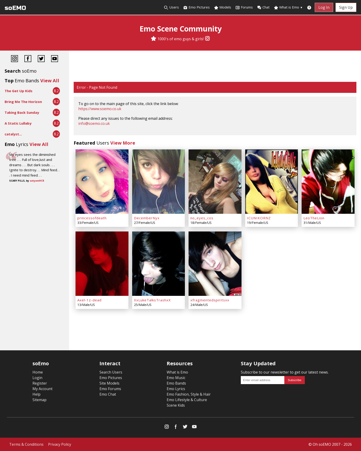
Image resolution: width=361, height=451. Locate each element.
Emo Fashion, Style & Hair (189, 394)
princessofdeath (92, 218)
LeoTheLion (313, 218)
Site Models (109, 383)
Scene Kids (176, 405)
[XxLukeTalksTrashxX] (158, 263)
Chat (263, 7)
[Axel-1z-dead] (102, 263)
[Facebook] (27, 59)
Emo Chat (107, 394)
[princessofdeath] (102, 181)
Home (37, 372)
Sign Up (346, 7)
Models (222, 7)
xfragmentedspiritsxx (209, 300)
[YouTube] (54, 59)
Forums (244, 7)
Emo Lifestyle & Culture (187, 399)
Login (37, 377)
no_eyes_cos (201, 218)
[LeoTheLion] (328, 181)
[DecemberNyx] (158, 181)
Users (171, 7)
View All (49, 80)
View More (122, 143)
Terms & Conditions (26, 444)
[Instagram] (207, 38)
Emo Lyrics (176, 388)
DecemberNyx (147, 218)
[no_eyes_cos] (215, 181)
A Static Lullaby (18, 123)
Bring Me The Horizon (23, 101)
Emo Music (176, 377)
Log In (323, 7)
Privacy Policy (59, 444)
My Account (42, 388)
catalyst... (13, 134)
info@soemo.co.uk (94, 123)
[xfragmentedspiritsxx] (215, 263)
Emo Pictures (196, 7)
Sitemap (39, 399)
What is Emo (288, 7)
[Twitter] (41, 59)
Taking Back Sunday (22, 112)
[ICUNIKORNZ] (271, 181)
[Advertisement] (215, 66)
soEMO (15, 7)
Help (36, 394)
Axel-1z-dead (89, 300)
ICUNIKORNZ (259, 218)
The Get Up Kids (18, 90)
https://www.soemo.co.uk (99, 108)
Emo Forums (110, 388)
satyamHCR (37, 180)
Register (39, 383)
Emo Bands (176, 383)
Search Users (110, 372)
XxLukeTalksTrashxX (152, 300)
